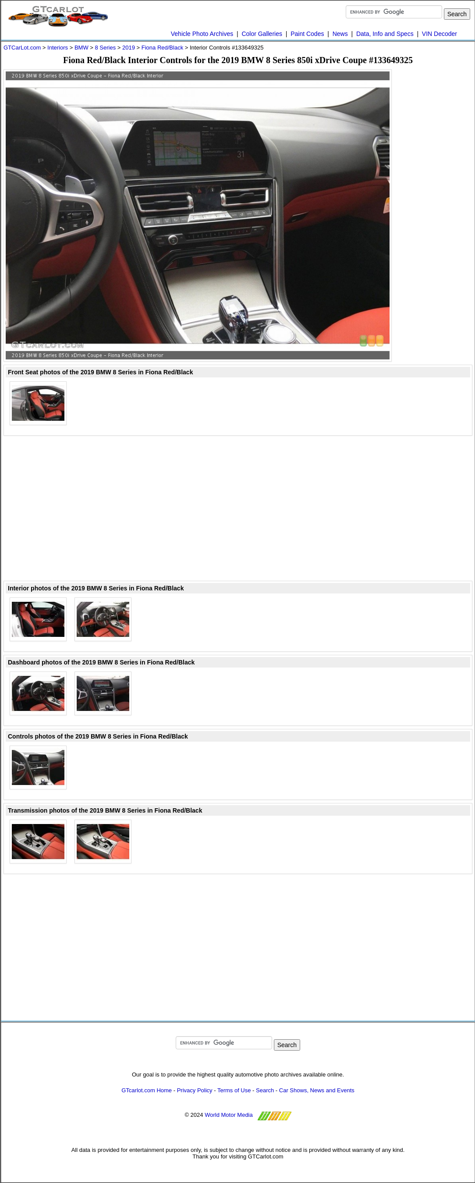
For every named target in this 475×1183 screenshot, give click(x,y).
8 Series (105, 47)
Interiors (57, 47)
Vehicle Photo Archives (202, 33)
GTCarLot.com (22, 47)
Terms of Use (234, 1090)
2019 (128, 47)
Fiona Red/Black (162, 47)
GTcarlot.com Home (146, 1090)
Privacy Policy (195, 1090)
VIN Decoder (439, 33)
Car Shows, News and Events (316, 1090)
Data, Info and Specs (385, 33)
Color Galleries (261, 33)
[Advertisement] (437, 200)
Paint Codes (307, 33)
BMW (81, 47)
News (340, 33)
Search (265, 1090)
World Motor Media (229, 1115)
